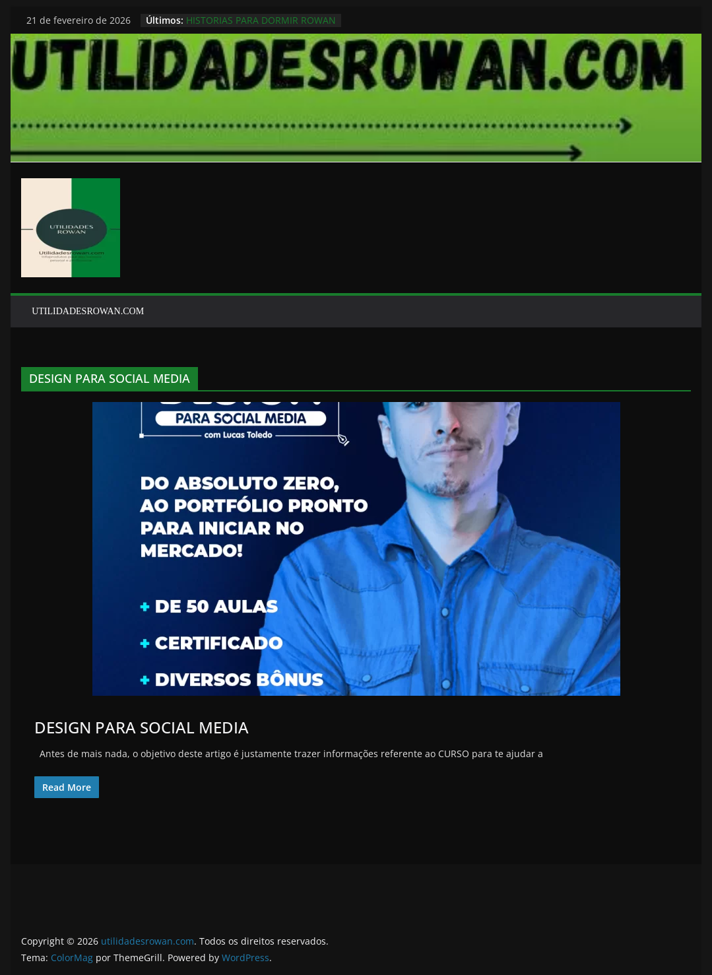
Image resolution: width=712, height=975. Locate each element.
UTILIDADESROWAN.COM (88, 311)
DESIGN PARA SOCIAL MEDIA (141, 727)
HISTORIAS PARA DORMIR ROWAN (261, 20)
